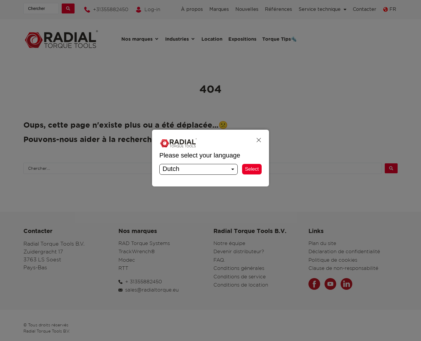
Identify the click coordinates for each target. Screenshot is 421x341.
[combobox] (198, 169)
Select (252, 169)
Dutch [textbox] (171, 168)
